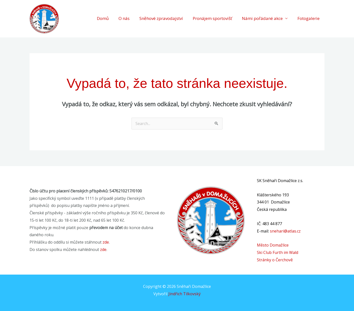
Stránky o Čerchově (275, 260)
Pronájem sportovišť (212, 18)
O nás (124, 18)
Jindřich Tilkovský (184, 293)
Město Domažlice (273, 245)
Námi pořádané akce (262, 18)
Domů (103, 18)
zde (106, 242)
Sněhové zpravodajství (161, 18)
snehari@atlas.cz (285, 231)
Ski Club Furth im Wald (277, 252)
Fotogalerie (308, 18)
